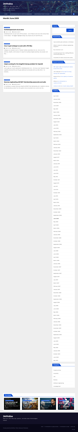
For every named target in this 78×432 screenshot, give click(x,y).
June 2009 (56, 218)
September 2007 (58, 273)
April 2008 (56, 257)
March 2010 (56, 202)
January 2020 (57, 154)
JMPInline (8, 4)
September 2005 (58, 334)
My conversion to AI (58, 49)
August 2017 (56, 157)
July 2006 (56, 305)
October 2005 (57, 331)
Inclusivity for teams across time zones (63, 57)
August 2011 (56, 183)
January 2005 (57, 350)
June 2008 (56, 254)
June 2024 (56, 128)
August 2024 (57, 121)
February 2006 (57, 318)
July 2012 (56, 170)
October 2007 (57, 270)
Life (54, 376)
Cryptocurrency (57, 370)
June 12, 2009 (8, 84)
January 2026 (57, 99)
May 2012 (56, 176)
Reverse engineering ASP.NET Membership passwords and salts (25, 82)
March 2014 (56, 160)
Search (55, 26)
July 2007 (56, 279)
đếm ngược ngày (57, 66)
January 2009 (57, 234)
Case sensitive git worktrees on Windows (64, 42)
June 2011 (56, 189)
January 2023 (57, 147)
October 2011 (57, 179)
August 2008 (57, 247)
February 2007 (57, 286)
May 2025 (56, 108)
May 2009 (56, 221)
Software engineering (59, 383)
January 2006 (57, 321)
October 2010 (57, 192)
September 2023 (58, 134)
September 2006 (58, 299)
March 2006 (56, 315)
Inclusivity (56, 373)
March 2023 (56, 141)
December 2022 (57, 150)
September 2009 (58, 215)
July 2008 (56, 250)
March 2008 (56, 260)
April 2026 (56, 96)
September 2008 (58, 244)
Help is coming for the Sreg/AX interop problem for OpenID (23, 64)
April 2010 (56, 199)
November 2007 (57, 266)
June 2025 (56, 105)
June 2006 (56, 308)
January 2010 (57, 205)
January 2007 (57, 289)
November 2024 (57, 118)
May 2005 (56, 347)
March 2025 (56, 112)
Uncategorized (7, 27)
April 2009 (56, 225)
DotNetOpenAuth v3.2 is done (14, 29)
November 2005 (57, 328)
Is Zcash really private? (67, 86)
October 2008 (57, 241)
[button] (71, 14)
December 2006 (57, 292)
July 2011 (56, 186)
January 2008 (57, 263)
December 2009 (57, 208)
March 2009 (56, 228)
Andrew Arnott (16, 48)
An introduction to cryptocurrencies (21, 14)
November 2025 (57, 102)
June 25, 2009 (8, 48)
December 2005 (57, 325)
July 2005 (56, 341)
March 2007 (56, 283)
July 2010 (56, 196)
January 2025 (57, 115)
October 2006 (57, 295)
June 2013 (56, 167)
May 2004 (56, 360)
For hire (63, 14)
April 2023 (56, 137)
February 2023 (57, 144)
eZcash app (55, 14)
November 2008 (57, 237)
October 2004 (57, 354)
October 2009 (57, 212)
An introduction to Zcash (41, 14)
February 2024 (57, 131)
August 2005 (57, 337)
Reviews (55, 379)
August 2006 (57, 302)
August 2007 (57, 276)
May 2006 (56, 312)
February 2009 (57, 231)
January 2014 (57, 163)
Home (5, 14)
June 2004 (56, 357)
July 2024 (56, 125)
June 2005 (56, 344)
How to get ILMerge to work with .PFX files (18, 46)
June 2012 (56, 173)
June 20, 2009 (8, 66)
